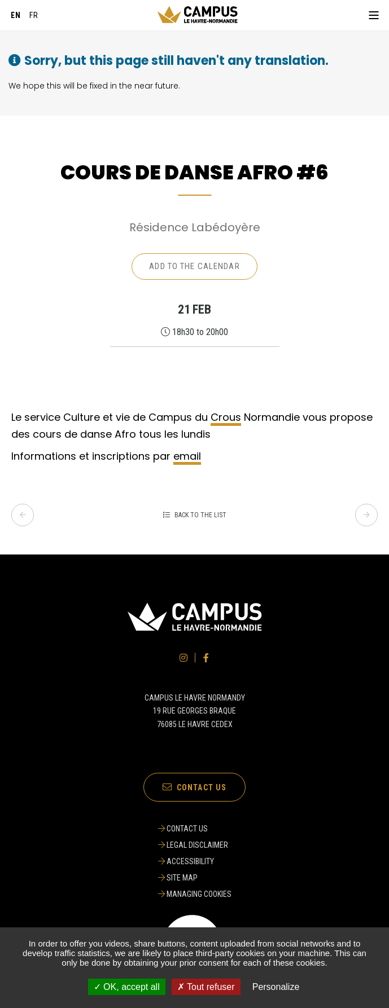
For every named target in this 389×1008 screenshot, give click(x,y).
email (187, 456)
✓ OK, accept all (127, 987)
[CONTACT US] (194, 828)
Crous (226, 417)
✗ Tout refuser (206, 987)
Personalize (276, 987)
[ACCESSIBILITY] (194, 861)
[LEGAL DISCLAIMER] (194, 844)
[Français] (34, 15)
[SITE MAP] (194, 877)
